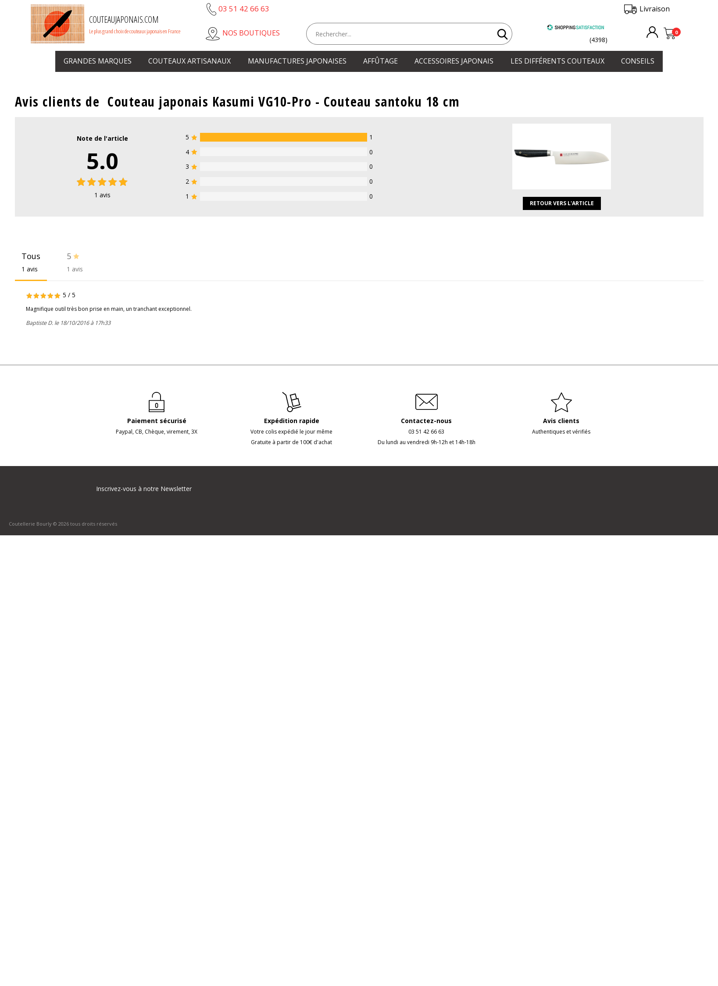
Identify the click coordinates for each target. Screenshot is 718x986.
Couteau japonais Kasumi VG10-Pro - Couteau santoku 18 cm (283, 101)
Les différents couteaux (557, 61)
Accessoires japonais (453, 61)
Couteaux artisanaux (189, 61)
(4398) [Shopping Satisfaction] (598, 40)
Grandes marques (98, 61)
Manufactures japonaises (297, 61)
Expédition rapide (291, 420)
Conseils (637, 61)
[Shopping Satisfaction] (575, 28)
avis (102, 195)
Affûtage (380, 61)
